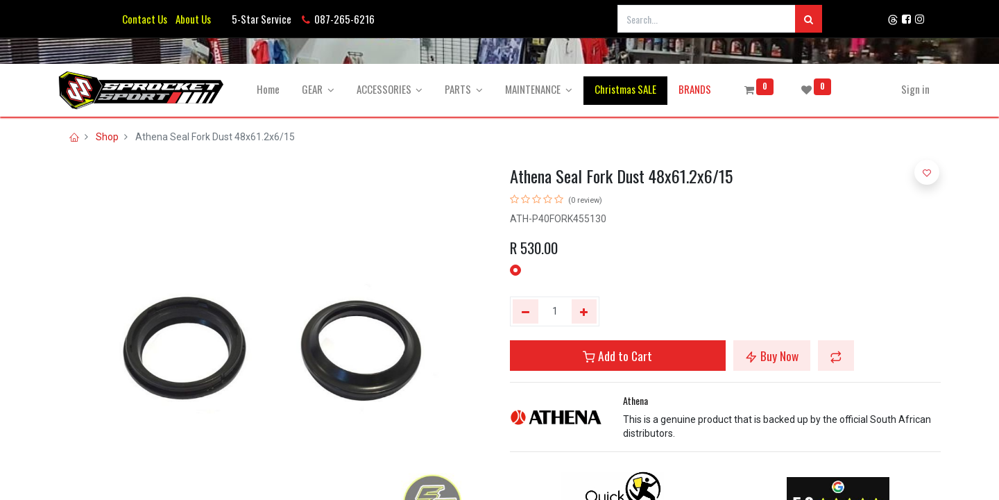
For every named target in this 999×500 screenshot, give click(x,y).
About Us (191, 18)
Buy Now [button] (772, 356)
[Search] (808, 19)
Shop (107, 136)
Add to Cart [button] (617, 356)
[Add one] (584, 311)
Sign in (915, 89)
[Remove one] (525, 311)
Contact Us (144, 18)
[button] (836, 355)
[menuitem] (268, 89)
